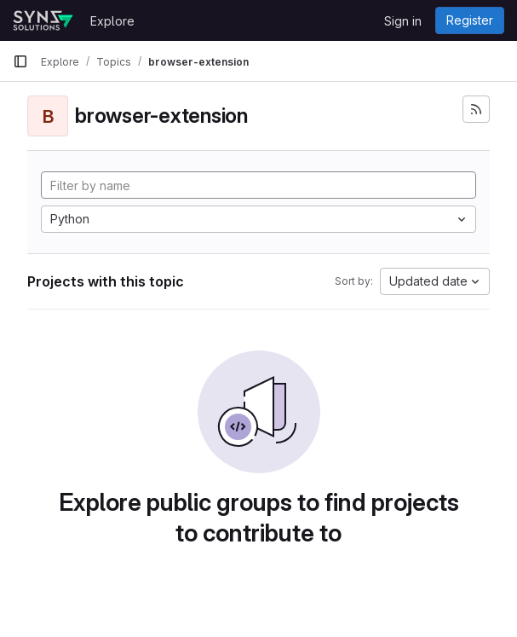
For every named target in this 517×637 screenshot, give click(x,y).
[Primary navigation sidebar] (20, 61)
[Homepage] (43, 20)
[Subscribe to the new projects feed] (476, 109)
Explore (112, 21)
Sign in (403, 21)
